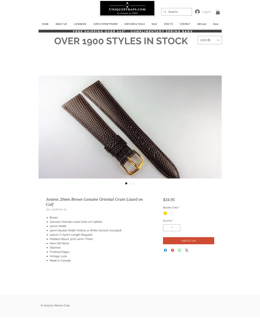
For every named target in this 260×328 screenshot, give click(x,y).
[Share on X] (186, 250)
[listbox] (210, 40)
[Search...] (176, 11)
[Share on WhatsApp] (179, 250)
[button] (218, 11)
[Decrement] (166, 227)
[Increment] (177, 227)
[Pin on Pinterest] (172, 250)
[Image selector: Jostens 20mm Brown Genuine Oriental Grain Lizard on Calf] (126, 183)
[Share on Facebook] (165, 250)
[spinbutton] (171, 227)
